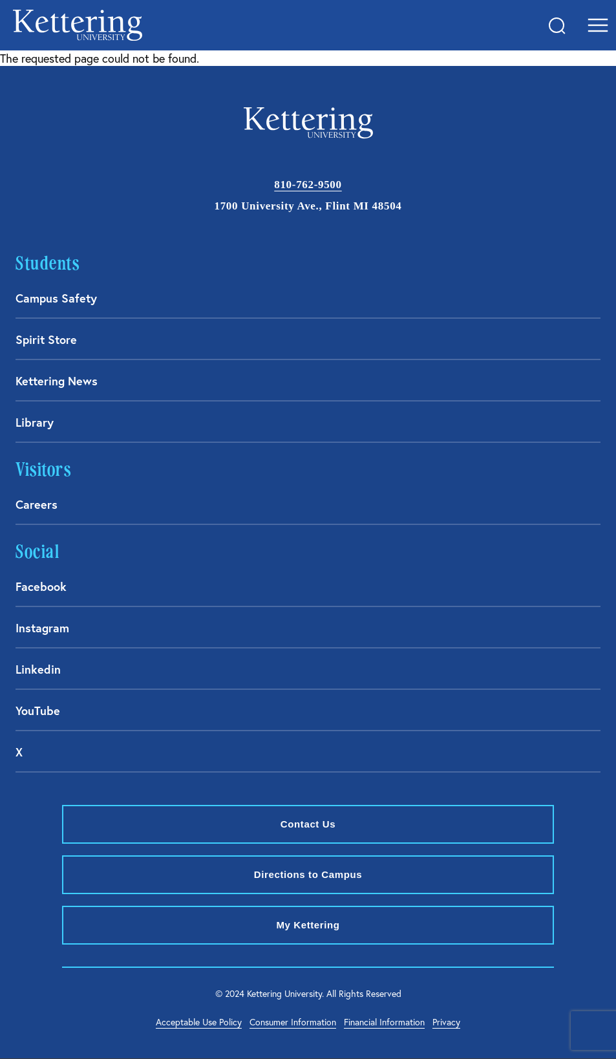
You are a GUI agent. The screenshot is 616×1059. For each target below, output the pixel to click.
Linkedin (38, 669)
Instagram (42, 628)
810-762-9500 (307, 184)
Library (35, 422)
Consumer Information (293, 1022)
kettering (77, 25)
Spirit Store (46, 339)
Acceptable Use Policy (199, 1022)
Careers (37, 504)
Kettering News (57, 381)
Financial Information (384, 1022)
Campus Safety (56, 298)
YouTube (38, 710)
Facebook (41, 586)
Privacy (446, 1022)
